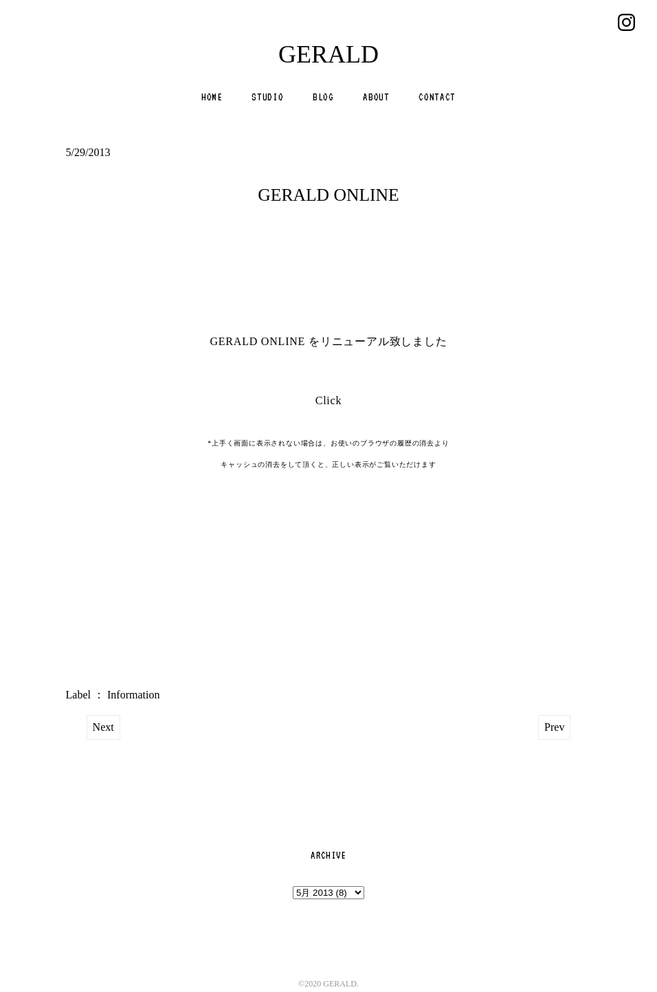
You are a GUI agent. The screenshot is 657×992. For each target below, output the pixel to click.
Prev (554, 727)
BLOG (323, 96)
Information (133, 695)
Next (103, 727)
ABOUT (376, 96)
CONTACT (437, 96)
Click (328, 400)
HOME (212, 96)
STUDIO (267, 96)
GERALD (328, 54)
